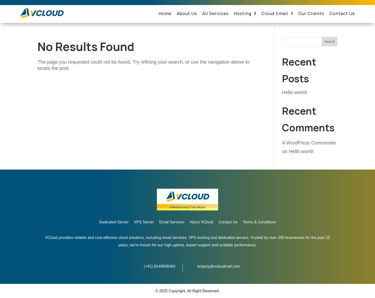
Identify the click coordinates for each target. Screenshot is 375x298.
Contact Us (342, 14)
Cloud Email (274, 14)
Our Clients (311, 14)
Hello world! (294, 92)
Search (329, 42)
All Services (215, 14)
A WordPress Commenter (309, 142)
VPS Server (144, 222)
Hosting (242, 14)
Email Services (171, 222)
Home (165, 14)
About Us (187, 14)
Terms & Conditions (259, 222)
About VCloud (201, 222)
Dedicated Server (114, 222)
